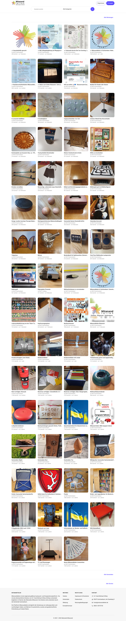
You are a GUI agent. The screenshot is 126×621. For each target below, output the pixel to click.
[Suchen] (92, 9)
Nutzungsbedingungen (81, 602)
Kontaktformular (67, 606)
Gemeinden (66, 599)
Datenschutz (78, 599)
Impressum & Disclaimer (82, 596)
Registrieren (101, 3)
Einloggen (110, 3)
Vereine (65, 596)
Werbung (65, 602)
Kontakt (94, 592)
